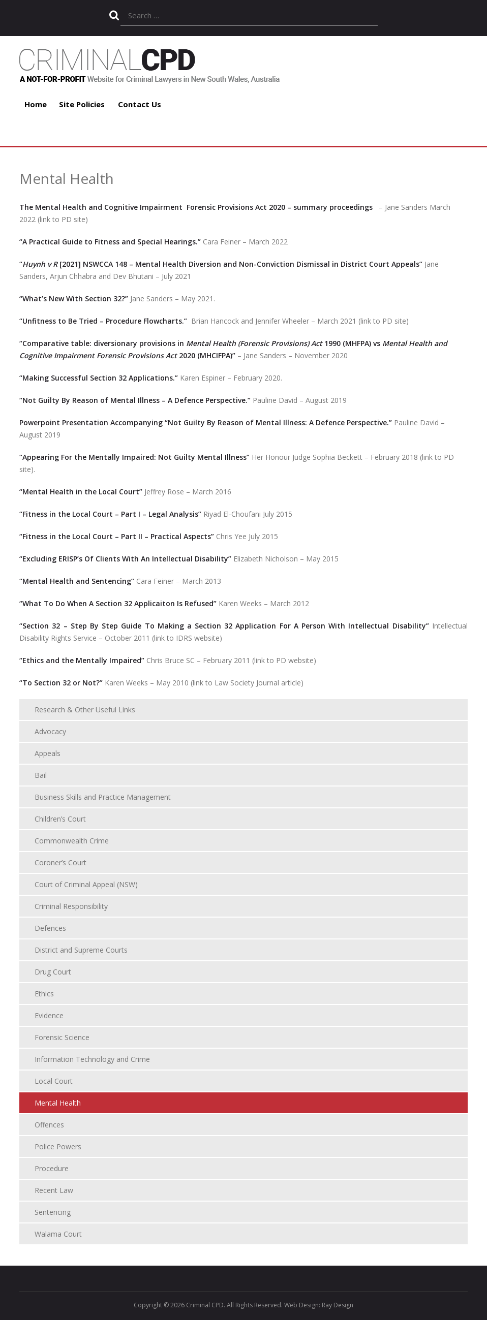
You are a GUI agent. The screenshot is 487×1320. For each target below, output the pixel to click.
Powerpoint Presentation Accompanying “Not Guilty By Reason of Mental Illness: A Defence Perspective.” (206, 422)
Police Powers (58, 1146)
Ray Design (337, 1305)
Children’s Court (60, 819)
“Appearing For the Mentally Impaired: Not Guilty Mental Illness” (134, 457)
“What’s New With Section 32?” (73, 298)
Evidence (49, 1015)
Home (35, 104)
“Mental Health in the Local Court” (80, 491)
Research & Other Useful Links (85, 709)
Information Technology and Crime (92, 1059)
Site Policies (82, 104)
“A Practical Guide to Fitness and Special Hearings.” (110, 241)
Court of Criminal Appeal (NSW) (86, 884)
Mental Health (58, 1103)
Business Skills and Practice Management (103, 797)
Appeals (47, 753)
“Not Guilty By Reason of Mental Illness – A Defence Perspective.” (135, 400)
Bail (41, 775)
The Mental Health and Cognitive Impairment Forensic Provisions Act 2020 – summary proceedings (196, 207)
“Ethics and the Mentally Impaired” (82, 660)
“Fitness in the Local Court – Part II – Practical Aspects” (116, 536)
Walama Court (58, 1234)
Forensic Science (62, 1037)
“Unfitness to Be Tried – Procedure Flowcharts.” (104, 321)
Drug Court (53, 972)
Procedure (52, 1168)
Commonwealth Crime (72, 840)
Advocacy (50, 731)
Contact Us (139, 104)
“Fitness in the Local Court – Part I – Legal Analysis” (110, 514)
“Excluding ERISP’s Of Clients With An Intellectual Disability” (125, 558)
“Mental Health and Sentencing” (76, 581)
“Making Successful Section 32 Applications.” (98, 378)
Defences (50, 928)
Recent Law (54, 1190)
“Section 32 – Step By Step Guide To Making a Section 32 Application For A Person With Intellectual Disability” (224, 626)
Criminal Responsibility (71, 906)
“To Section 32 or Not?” (61, 682)
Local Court (54, 1081)
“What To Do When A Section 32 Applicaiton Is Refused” (118, 603)
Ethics (44, 993)
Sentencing (53, 1212)
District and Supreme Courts (81, 950)
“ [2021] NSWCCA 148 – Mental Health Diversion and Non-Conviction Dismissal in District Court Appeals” (220, 264)
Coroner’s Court (60, 862)
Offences (49, 1124)
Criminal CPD (205, 1305)
